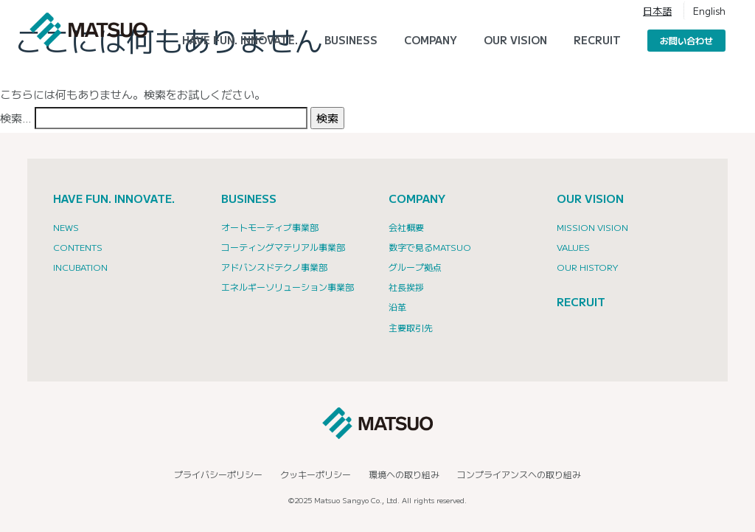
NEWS (66, 227)
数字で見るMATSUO (430, 247)
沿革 (397, 306)
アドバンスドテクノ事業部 (274, 266)
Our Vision (515, 39)
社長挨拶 (406, 286)
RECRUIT (597, 39)
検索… (16, 117)
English (709, 11)
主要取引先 (411, 327)
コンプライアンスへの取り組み (519, 474)
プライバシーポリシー (218, 474)
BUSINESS (248, 198)
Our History (588, 266)
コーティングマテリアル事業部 (283, 247)
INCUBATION (80, 266)
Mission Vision (592, 227)
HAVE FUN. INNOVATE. (240, 39)
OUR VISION (590, 198)
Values (573, 247)
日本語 (657, 11)
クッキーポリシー (315, 474)
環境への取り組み (404, 474)
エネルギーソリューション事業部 (287, 286)
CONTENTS (77, 247)
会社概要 (406, 227)
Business (351, 39)
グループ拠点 (415, 266)
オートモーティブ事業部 (270, 227)
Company (430, 39)
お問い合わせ (686, 40)
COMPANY (417, 198)
